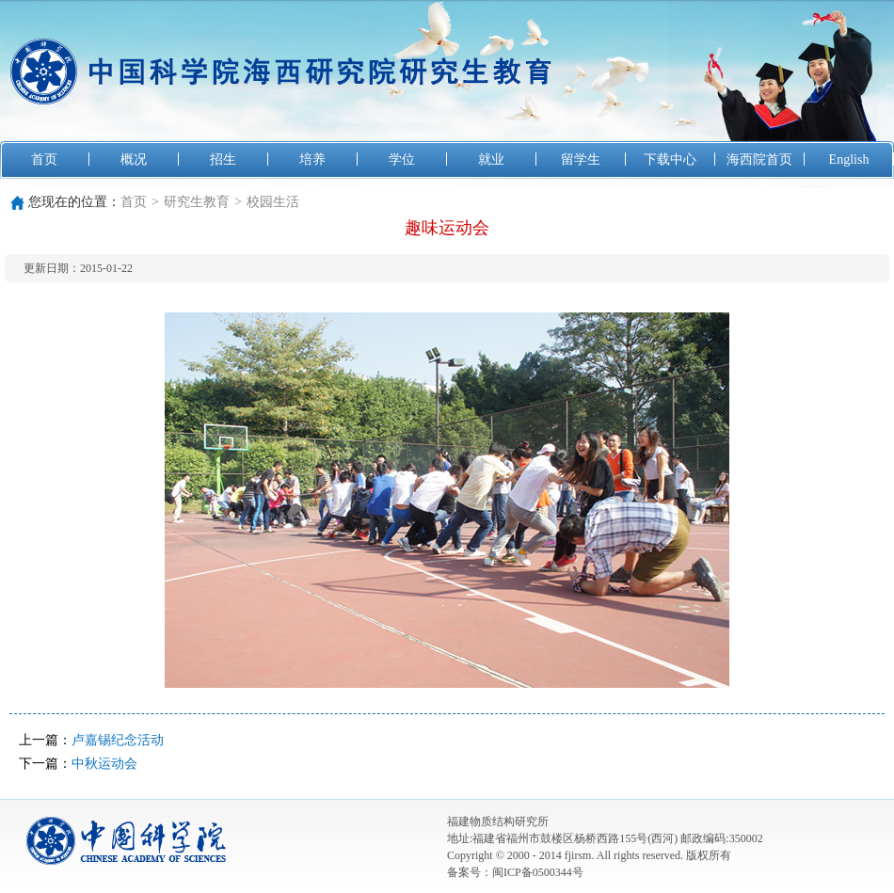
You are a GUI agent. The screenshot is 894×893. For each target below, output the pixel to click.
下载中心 (670, 159)
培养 (312, 159)
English (849, 159)
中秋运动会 (104, 764)
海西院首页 (759, 159)
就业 (491, 159)
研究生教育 (197, 202)
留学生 (580, 159)
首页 (44, 159)
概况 (133, 159)
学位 (402, 159)
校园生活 (273, 202)
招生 (223, 159)
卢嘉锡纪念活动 (118, 740)
